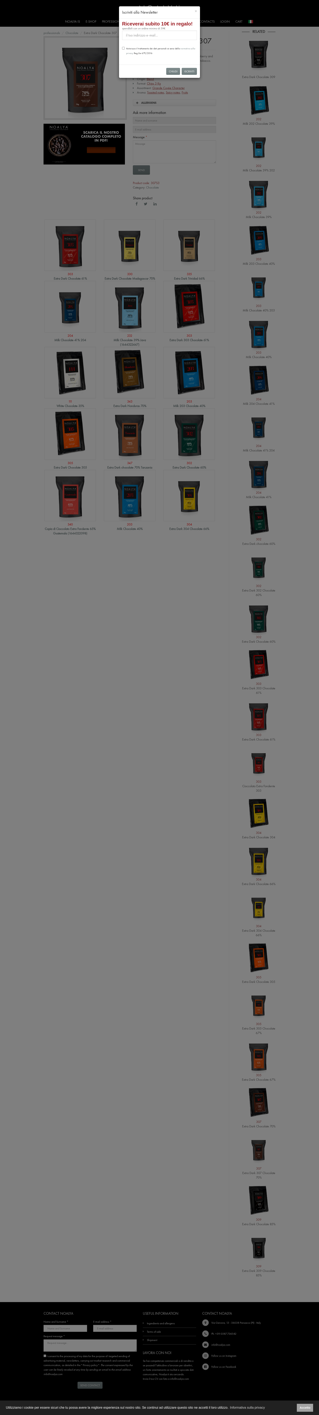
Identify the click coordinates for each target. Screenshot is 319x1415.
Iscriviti (189, 71)
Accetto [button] (305, 1407)
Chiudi (173, 71)
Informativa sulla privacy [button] (247, 1407)
